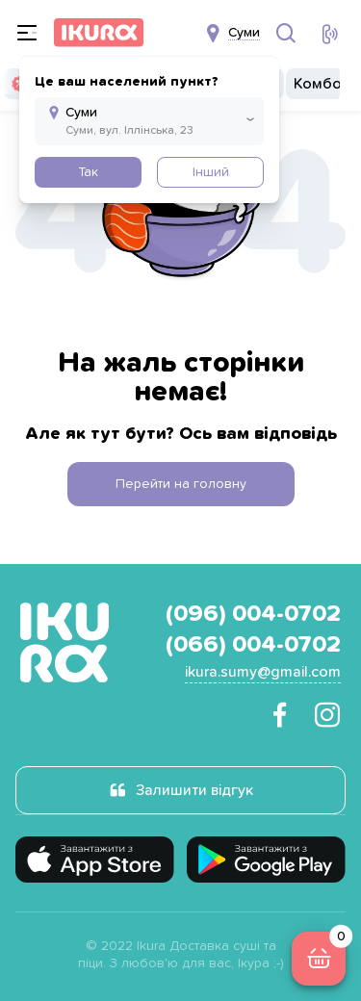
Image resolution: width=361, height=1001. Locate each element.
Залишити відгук (194, 790)
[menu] (27, 32)
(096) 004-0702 (253, 614)
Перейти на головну (181, 484)
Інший (211, 172)
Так (88, 172)
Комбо (318, 83)
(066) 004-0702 (253, 644)
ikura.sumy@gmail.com (263, 672)
